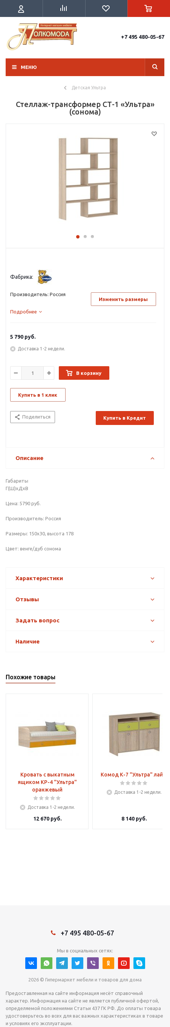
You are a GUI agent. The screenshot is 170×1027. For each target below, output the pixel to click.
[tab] (26, 311)
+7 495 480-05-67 (142, 37)
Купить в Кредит (124, 417)
